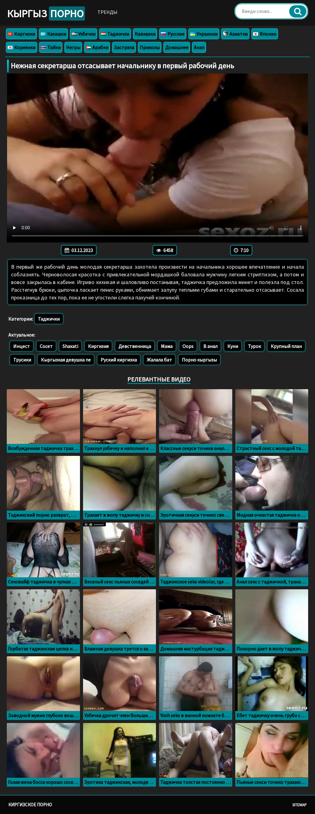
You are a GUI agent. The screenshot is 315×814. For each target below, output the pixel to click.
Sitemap (299, 805)
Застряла (124, 47)
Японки (264, 34)
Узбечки (83, 34)
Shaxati (70, 346)
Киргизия (98, 346)
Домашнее (176, 47)
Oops (187, 346)
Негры (73, 47)
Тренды (108, 12)
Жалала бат (159, 360)
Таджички (115, 34)
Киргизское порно (30, 805)
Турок (254, 346)
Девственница (134, 346)
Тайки (51, 47)
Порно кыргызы (199, 360)
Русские (173, 34)
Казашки (53, 34)
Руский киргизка (119, 360)
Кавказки (145, 34)
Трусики (22, 360)
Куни (232, 346)
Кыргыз (46, 13)
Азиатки (235, 34)
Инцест (21, 346)
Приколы (150, 47)
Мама (167, 346)
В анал (210, 346)
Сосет (46, 346)
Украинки (203, 34)
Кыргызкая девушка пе (66, 360)
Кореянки (21, 47)
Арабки (97, 47)
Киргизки (21, 34)
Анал (199, 47)
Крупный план (286, 346)
